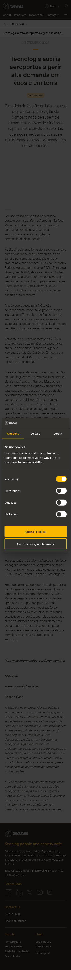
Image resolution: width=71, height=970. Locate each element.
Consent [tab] (13, 433)
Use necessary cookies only (35, 544)
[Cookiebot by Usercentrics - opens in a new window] (50, 422)
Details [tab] (35, 433)
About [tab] (58, 433)
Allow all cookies (35, 531)
